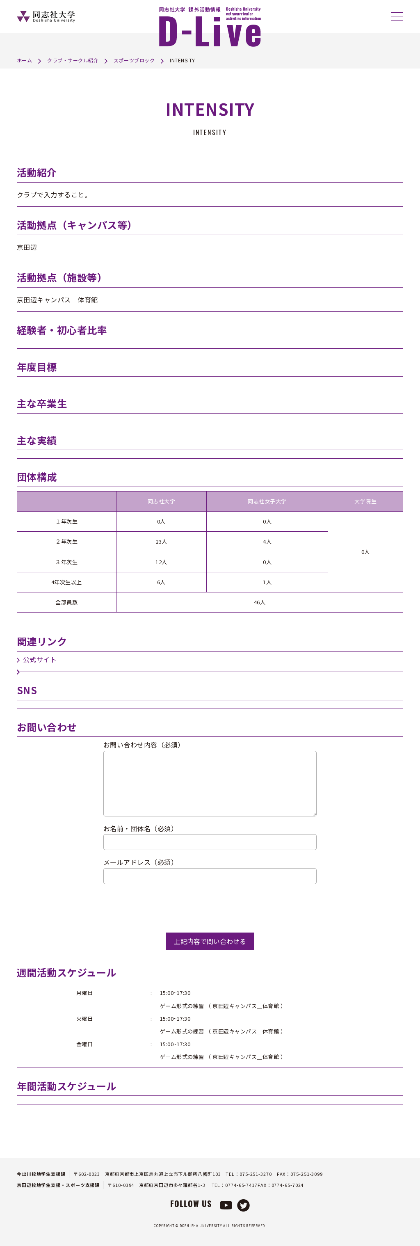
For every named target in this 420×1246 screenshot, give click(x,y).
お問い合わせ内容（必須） (144, 744)
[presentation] (165, 908)
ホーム (24, 60)
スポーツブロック (134, 60)
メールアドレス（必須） (140, 862)
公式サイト (40, 659)
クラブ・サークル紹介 (72, 60)
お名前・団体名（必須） (140, 828)
